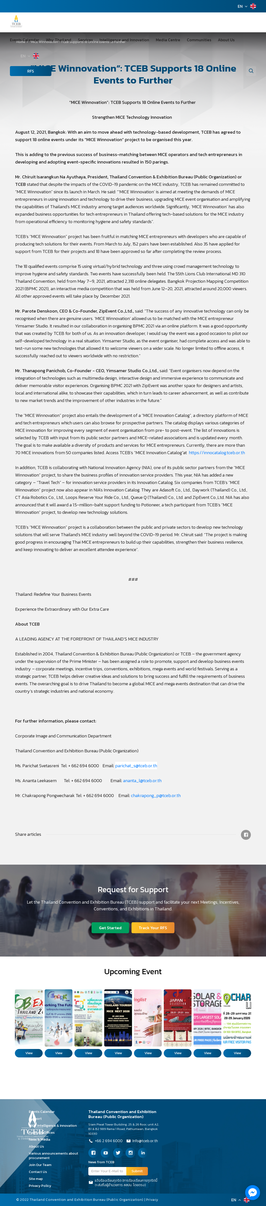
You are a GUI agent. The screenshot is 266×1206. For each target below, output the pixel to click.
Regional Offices (43, 1132)
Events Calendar (24, 40)
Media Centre (157, 40)
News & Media (41, 1139)
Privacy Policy (42, 1185)
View (29, 1053)
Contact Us (39, 1171)
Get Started (110, 927)
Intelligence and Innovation (116, 40)
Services (79, 40)
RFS (20, 71)
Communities (185, 40)
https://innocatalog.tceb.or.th (217, 452)
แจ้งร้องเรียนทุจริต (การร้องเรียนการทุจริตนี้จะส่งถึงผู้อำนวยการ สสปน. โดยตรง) (122, 1182)
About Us (209, 40)
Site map (37, 1178)
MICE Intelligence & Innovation (54, 1125)
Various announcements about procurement (53, 1156)
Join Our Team (42, 1164)
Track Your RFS (153, 927)
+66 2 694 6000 (105, 1141)
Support (37, 1118)
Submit (137, 1171)
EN (240, 6)
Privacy (152, 1199)
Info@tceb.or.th (143, 1141)
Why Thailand (55, 40)
